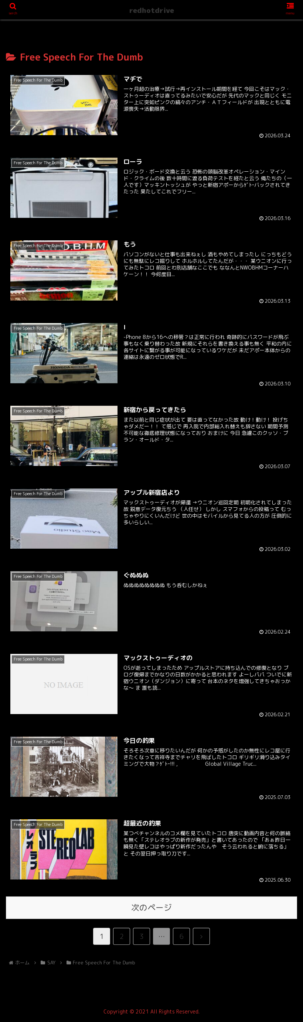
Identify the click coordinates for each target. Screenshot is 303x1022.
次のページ (151, 907)
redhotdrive (151, 10)
